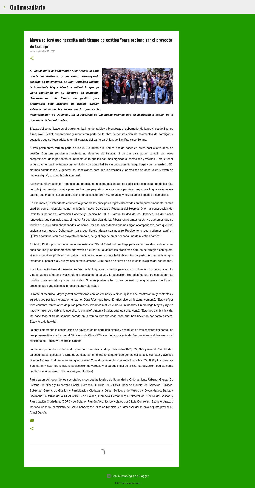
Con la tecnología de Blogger (128, 476)
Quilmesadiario (27, 7)
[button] (32, 58)
